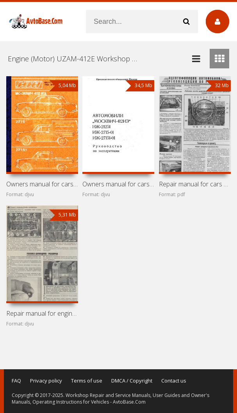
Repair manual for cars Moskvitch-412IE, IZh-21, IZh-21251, (195, 184)
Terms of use (86, 380)
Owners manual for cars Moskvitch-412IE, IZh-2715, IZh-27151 (42, 184)
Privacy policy (46, 380)
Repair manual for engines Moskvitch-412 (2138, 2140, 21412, (42, 313)
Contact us (173, 380)
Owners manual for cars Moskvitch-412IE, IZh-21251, (118, 184)
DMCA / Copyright (131, 380)
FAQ (16, 380)
